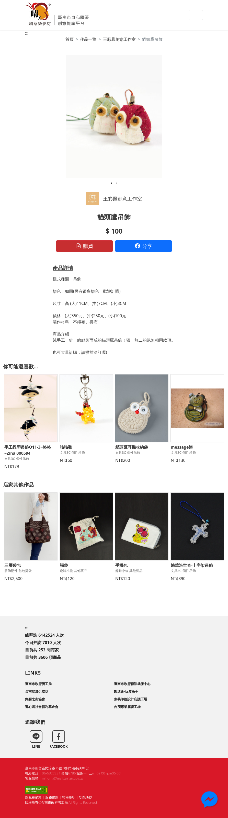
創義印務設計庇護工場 (130, 699)
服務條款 (52, 797)
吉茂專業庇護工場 (127, 706)
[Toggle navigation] (196, 15)
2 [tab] (116, 183)
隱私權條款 (33, 797)
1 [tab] (111, 183)
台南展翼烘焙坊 (36, 691)
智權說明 (68, 797)
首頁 (69, 39)
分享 (143, 246)
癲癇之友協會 (35, 699)
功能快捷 (85, 797)
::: (26, 33)
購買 (84, 246)
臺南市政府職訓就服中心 (132, 683)
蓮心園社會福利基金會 (41, 706)
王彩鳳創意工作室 (119, 39)
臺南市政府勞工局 (38, 683)
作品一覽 (88, 39)
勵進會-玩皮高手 (126, 691)
